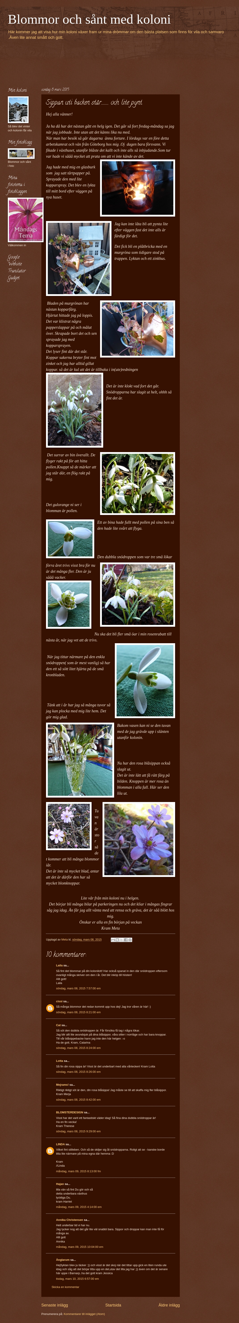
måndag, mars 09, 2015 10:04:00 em (79, 1247)
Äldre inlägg (169, 1305)
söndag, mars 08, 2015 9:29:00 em (78, 1131)
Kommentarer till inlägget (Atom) (84, 1314)
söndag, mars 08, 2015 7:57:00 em (78, 988)
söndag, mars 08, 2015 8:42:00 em (78, 1099)
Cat (58, 1025)
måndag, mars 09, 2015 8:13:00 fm (78, 1171)
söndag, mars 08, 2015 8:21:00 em (78, 1012)
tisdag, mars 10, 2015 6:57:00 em (77, 1278)
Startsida (113, 1305)
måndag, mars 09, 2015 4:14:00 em (79, 1207)
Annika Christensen (69, 1220)
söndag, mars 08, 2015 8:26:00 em (78, 1071)
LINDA (60, 1144)
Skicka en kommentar (65, 1287)
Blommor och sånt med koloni (89, 19)
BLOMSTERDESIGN (69, 1112)
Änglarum (62, 1259)
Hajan (60, 1184)
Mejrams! (62, 1084)
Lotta (59, 1061)
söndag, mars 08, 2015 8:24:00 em (78, 1048)
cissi (59, 1001)
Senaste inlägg (54, 1305)
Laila (59, 965)
